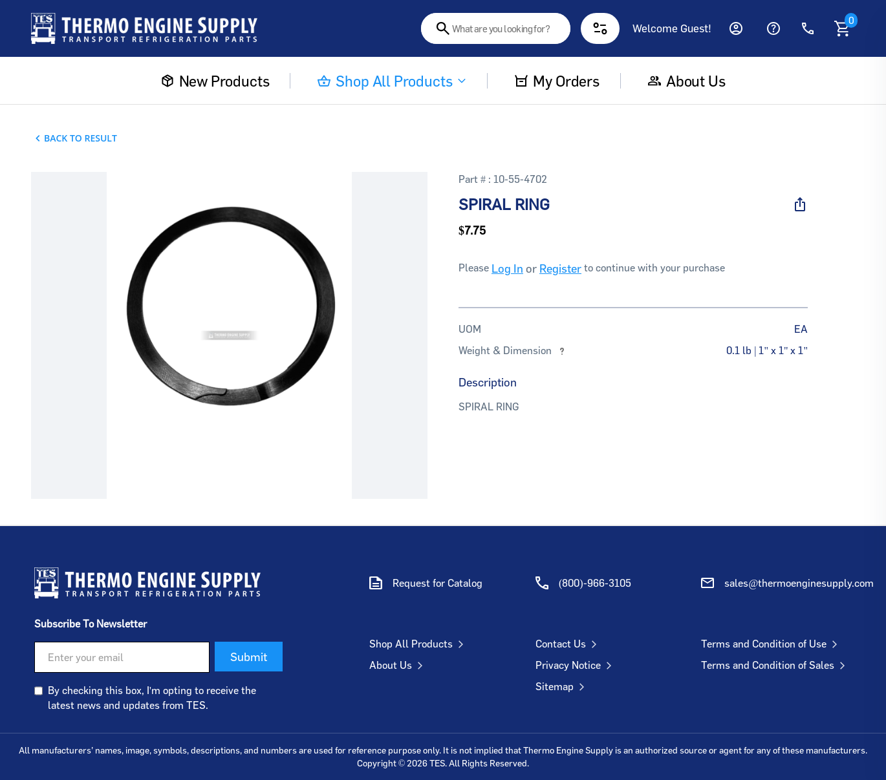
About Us (398, 665)
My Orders (557, 81)
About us (687, 81)
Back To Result (80, 138)
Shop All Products (392, 81)
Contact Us (568, 643)
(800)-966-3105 (595, 582)
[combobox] (495, 28)
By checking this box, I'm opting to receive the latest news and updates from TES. (152, 697)
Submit (248, 656)
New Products (215, 81)
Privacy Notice (576, 665)
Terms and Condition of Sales (775, 665)
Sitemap (562, 686)
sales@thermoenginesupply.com (799, 582)
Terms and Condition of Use (772, 643)
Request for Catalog (437, 582)
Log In (507, 268)
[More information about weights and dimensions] (562, 350)
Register (560, 268)
